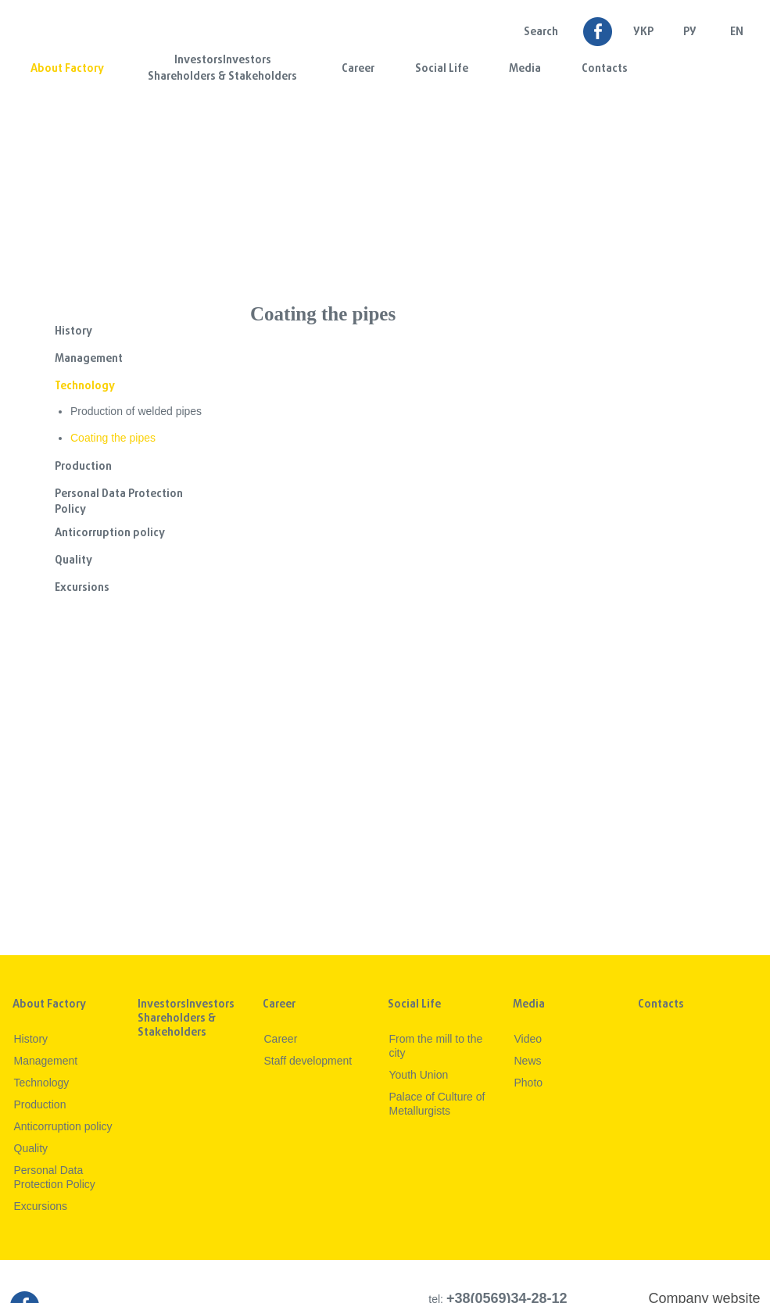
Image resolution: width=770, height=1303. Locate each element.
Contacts (605, 69)
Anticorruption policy (110, 533)
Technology (85, 386)
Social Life (441, 69)
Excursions (82, 588)
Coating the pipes (113, 437)
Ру (690, 32)
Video (528, 1039)
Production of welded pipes (136, 411)
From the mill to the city (436, 1046)
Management (89, 359)
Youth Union (419, 1075)
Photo (528, 1082)
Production (83, 467)
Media (525, 69)
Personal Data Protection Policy (119, 502)
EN (736, 32)
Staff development (308, 1060)
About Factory (67, 69)
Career (358, 69)
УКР (643, 32)
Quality (73, 561)
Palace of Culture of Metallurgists (437, 1103)
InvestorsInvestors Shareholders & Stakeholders (222, 68)
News (528, 1060)
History (73, 332)
